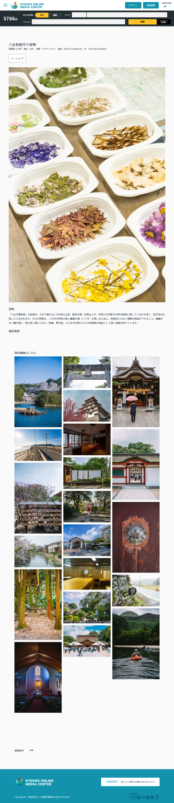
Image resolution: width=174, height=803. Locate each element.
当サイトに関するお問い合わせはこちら (130, 781)
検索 (143, 22)
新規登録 (151, 5)
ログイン (133, 5)
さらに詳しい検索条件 (164, 21)
